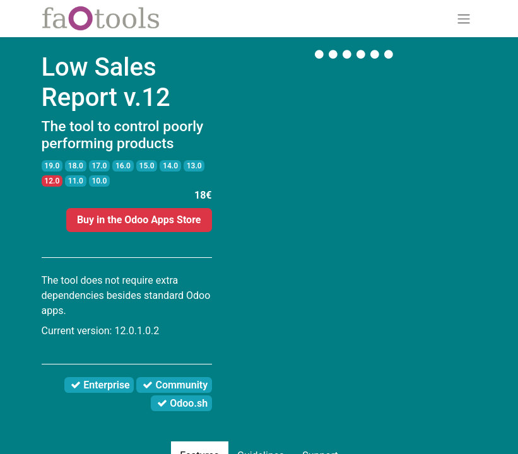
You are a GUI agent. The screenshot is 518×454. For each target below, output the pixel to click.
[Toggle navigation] (463, 18)
